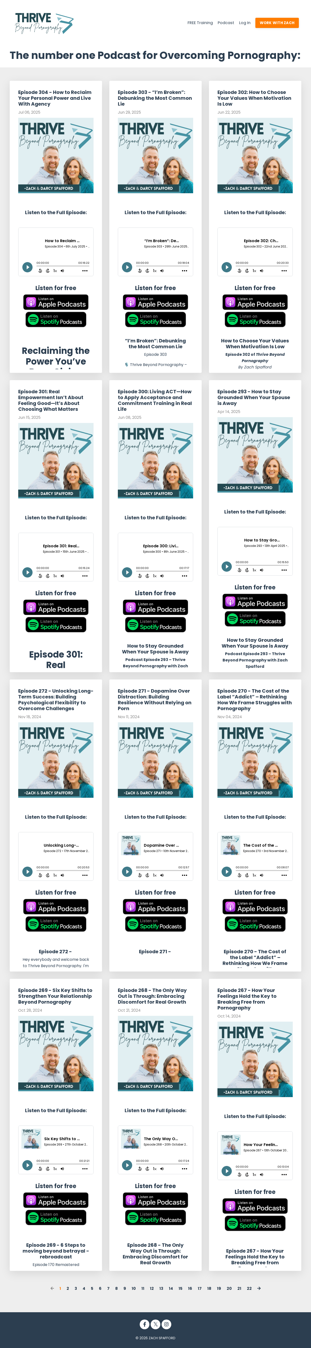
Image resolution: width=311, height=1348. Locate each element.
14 (171, 1288)
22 (249, 1288)
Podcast (222, 23)
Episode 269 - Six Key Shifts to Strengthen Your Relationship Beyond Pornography (55, 996)
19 (219, 1288)
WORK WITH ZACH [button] (276, 23)
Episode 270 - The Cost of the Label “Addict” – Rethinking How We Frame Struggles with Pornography (254, 699)
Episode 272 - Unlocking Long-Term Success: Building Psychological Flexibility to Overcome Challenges (56, 699)
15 (180, 1288)
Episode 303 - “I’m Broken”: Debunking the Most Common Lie (155, 98)
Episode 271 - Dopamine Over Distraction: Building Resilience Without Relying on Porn (154, 699)
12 (152, 1288)
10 (134, 1288)
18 (209, 1288)
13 (161, 1288)
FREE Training (194, 23)
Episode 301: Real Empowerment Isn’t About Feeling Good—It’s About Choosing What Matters (50, 400)
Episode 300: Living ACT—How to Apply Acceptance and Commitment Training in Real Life (155, 400)
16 (190, 1288)
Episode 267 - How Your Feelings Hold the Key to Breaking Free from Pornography (246, 998)
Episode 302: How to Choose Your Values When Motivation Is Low (254, 98)
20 (229, 1288)
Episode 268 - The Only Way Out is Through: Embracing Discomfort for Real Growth (152, 996)
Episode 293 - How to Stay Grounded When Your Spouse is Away (253, 397)
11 (142, 1288)
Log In (242, 23)
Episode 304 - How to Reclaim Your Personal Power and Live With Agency (55, 98)
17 (200, 1288)
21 (239, 1288)
